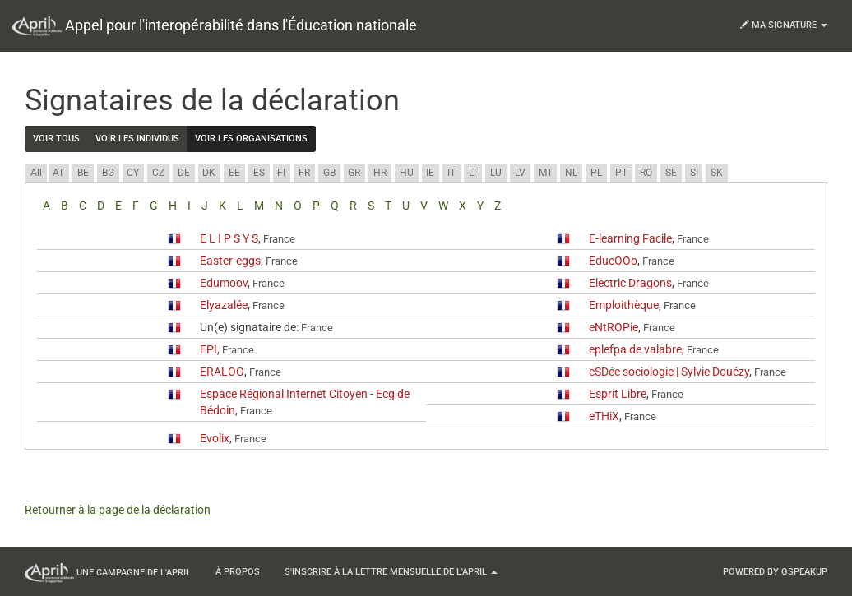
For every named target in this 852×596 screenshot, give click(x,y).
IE (430, 172)
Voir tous (56, 138)
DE (184, 172)
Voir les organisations (251, 138)
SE (671, 172)
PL (596, 172)
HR (380, 172)
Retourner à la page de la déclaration (118, 509)
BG (108, 172)
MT (546, 172)
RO (646, 172)
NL (571, 172)
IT (451, 172)
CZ (158, 172)
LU (496, 172)
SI (694, 172)
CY (133, 172)
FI (281, 172)
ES (259, 172)
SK (717, 172)
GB (329, 172)
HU (407, 172)
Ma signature (783, 25)
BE (83, 172)
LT (473, 172)
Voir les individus (137, 138)
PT (621, 172)
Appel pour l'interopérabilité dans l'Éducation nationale (214, 26)
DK (208, 172)
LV (520, 172)
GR (354, 172)
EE (234, 172)
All (36, 172)
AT (58, 172)
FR (304, 172)
